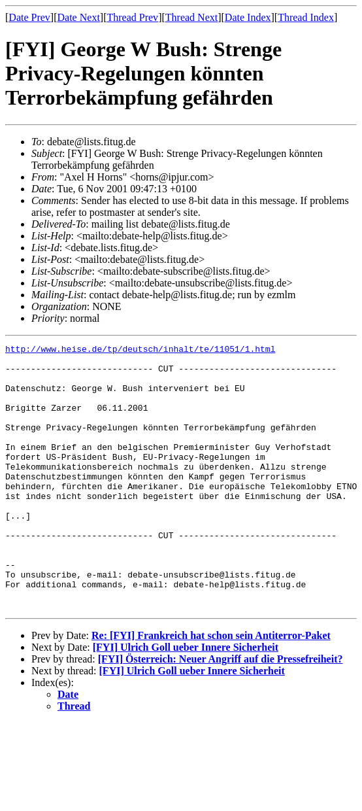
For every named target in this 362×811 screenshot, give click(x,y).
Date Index (248, 17)
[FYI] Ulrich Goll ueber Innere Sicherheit (185, 700)
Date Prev (29, 17)
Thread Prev (132, 17)
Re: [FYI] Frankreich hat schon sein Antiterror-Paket (211, 688)
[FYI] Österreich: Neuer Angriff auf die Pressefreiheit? (220, 711)
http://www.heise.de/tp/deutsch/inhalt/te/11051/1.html (140, 350)
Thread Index (306, 17)
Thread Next (191, 17)
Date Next (79, 17)
